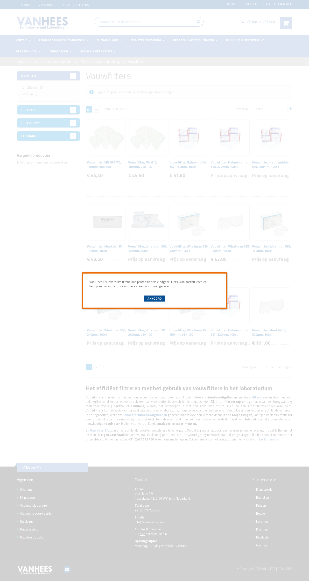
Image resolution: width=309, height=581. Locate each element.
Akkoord (154, 298)
